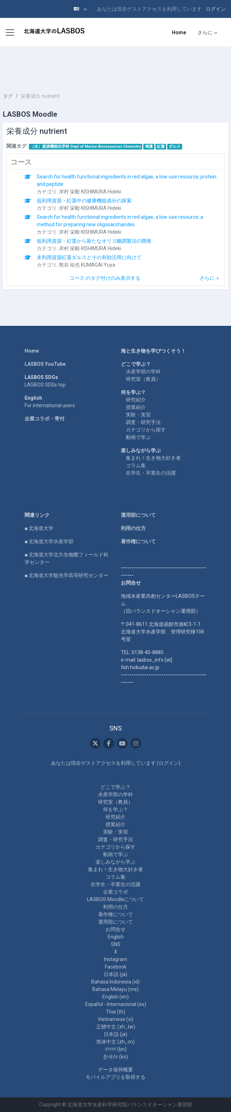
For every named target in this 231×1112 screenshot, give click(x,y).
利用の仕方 (133, 528)
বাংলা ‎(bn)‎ (116, 1049)
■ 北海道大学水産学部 (49, 541)
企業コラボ (115, 892)
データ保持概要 (115, 1069)
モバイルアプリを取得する (115, 1077)
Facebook (116, 967)
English (116, 937)
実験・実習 (138, 415)
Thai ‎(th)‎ (115, 1012)
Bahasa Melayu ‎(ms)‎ (115, 989)
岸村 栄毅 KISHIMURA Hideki (90, 191)
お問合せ (115, 929)
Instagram (115, 959)
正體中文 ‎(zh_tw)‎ (115, 1027)
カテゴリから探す (146, 430)
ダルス (174, 146)
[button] (80, 8)
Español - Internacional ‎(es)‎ (115, 1004)
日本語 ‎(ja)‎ (115, 974)
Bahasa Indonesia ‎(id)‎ (115, 982)
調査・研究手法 (143, 422)
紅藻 (161, 146)
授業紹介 (136, 407)
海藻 (149, 146)
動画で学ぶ (138, 437)
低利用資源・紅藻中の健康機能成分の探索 (84, 200)
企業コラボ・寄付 (45, 418)
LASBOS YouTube (45, 364)
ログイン (216, 9)
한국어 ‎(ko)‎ (115, 1057)
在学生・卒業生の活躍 (151, 473)
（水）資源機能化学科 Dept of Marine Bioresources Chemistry (85, 146)
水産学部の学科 (143, 371)
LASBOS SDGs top (45, 385)
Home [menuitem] (179, 32)
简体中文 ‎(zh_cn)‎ (115, 1042)
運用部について (138, 515)
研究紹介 (136, 400)
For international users (50, 405)
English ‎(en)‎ (115, 997)
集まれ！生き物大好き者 (153, 458)
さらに (207, 278)
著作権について (138, 541)
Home (32, 351)
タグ (8, 96)
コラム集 (136, 465)
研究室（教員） (143, 379)
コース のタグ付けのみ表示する (105, 278)
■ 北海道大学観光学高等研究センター (66, 575)
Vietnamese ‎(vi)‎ (115, 1019)
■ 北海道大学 (39, 528)
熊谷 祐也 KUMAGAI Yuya (87, 265)
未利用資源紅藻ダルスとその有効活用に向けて (89, 257)
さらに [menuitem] (204, 32)
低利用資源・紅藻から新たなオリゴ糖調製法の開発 (94, 241)
